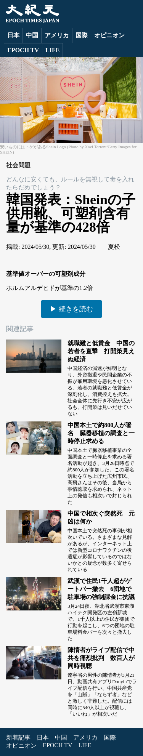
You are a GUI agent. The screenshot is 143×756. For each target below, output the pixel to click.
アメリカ (57, 35)
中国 (32, 35)
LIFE (52, 50)
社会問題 (18, 165)
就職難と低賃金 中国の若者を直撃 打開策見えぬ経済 (101, 351)
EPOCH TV (23, 50)
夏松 (114, 246)
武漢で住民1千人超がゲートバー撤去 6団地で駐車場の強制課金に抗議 (101, 589)
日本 (13, 35)
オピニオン (109, 35)
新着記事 (18, 737)
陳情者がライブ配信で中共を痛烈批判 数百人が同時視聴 (101, 658)
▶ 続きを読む (71, 309)
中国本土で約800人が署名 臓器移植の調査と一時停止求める (101, 433)
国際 (82, 35)
